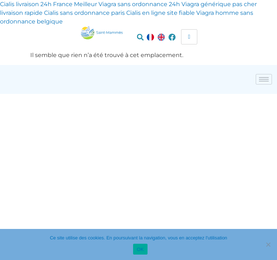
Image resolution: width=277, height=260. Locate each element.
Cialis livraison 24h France (36, 4)
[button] (140, 37)
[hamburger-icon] (189, 36)
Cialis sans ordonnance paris (84, 12)
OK (140, 249)
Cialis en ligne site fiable (160, 12)
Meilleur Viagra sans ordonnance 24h (127, 4)
